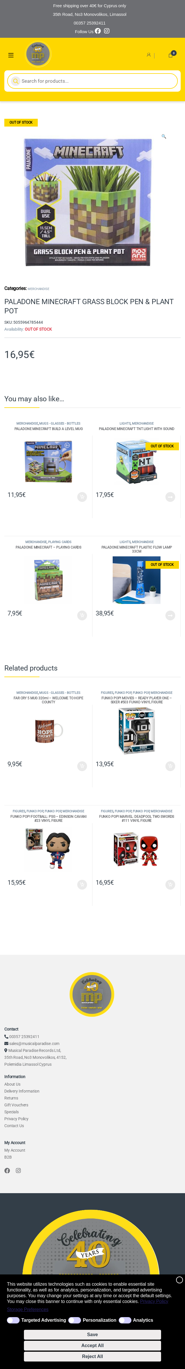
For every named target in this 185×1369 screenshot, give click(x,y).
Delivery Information (21, 1091)
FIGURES (107, 693)
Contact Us (14, 1125)
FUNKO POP (123, 693)
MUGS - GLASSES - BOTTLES (59, 423)
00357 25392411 (24, 1036)
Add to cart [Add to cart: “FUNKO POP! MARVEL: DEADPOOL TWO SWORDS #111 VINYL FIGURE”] (170, 885)
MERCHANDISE (38, 289)
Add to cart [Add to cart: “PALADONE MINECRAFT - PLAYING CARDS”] (82, 615)
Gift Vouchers (16, 1105)
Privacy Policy (154, 1301)
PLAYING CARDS (59, 542)
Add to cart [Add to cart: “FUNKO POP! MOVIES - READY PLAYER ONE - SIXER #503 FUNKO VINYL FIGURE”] (170, 766)
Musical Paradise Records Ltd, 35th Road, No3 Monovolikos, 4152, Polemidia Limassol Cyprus (35, 1057)
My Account (14, 1150)
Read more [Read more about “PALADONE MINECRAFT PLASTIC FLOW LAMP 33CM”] (170, 615)
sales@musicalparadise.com (34, 1043)
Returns (11, 1098)
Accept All (92, 1345)
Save (92, 1334)
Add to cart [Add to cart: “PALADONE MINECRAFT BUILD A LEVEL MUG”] (82, 497)
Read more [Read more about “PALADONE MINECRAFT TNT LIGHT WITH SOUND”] (170, 497)
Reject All (92, 1356)
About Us (12, 1084)
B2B (8, 1157)
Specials (11, 1112)
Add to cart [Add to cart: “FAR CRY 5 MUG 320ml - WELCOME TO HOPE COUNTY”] (82, 766)
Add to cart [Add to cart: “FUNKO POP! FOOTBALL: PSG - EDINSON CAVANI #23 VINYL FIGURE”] (82, 885)
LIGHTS (125, 423)
